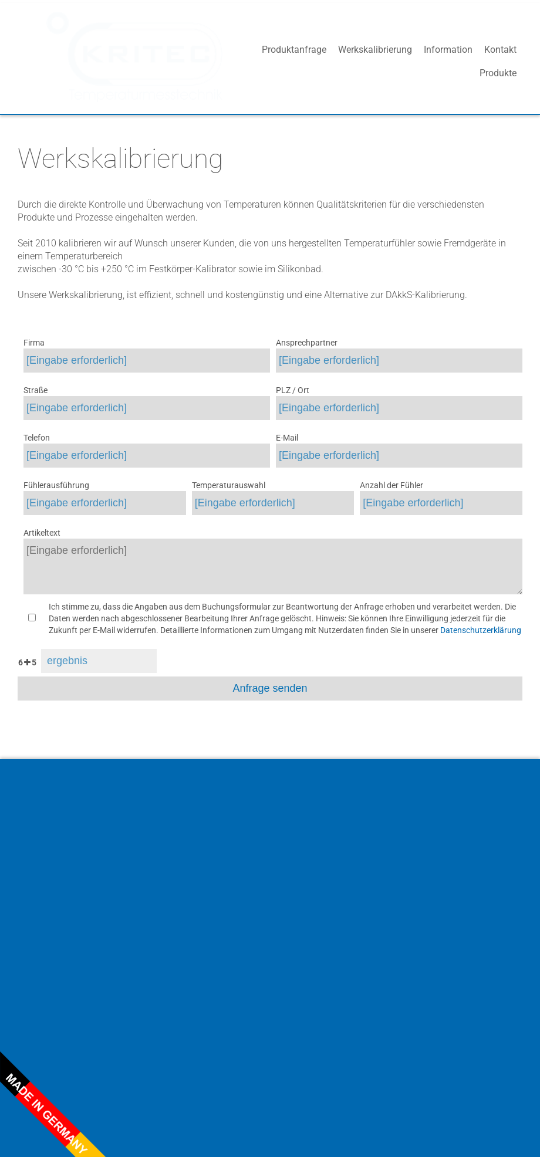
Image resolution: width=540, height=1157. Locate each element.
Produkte (231, 61)
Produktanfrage (294, 61)
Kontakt (500, 61)
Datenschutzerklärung (480, 630)
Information (448, 61)
